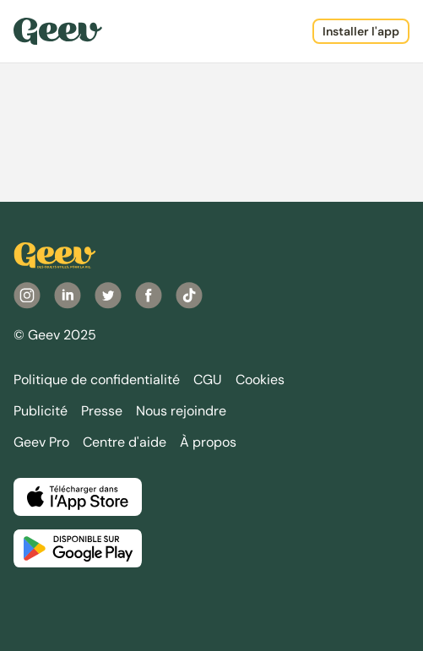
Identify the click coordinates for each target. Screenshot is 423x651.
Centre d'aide (124, 442)
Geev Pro (41, 442)
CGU (207, 379)
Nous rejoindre (181, 411)
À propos (208, 442)
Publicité (41, 411)
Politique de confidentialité (97, 379)
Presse (101, 411)
